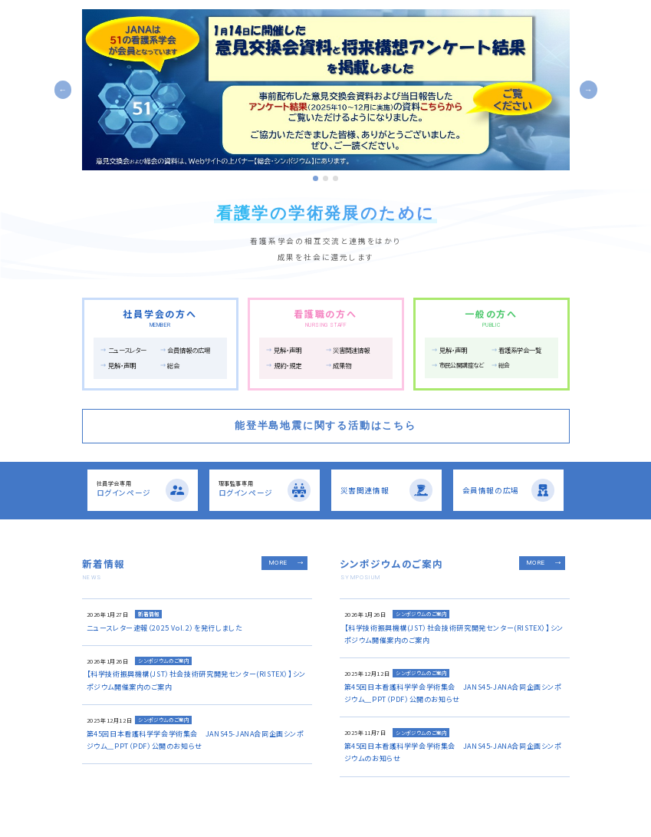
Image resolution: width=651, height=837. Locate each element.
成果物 (342, 365)
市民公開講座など (461, 365)
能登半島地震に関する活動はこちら (325, 425)
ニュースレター (127, 349)
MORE (278, 562)
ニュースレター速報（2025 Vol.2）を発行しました (165, 628)
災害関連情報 (351, 349)
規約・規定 (287, 365)
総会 (173, 365)
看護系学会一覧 (519, 349)
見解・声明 (122, 365)
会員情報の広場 (188, 349)
